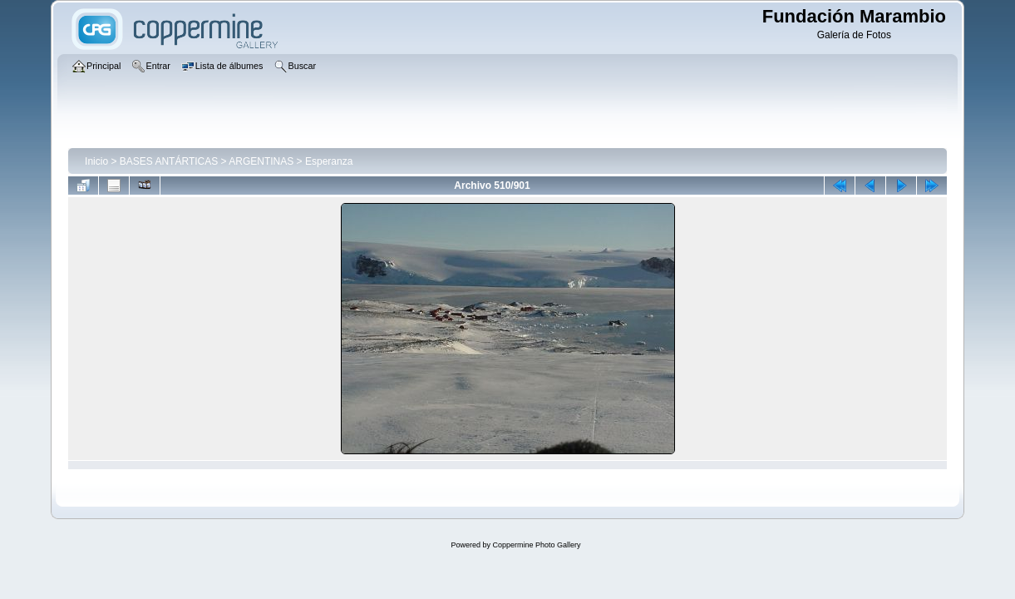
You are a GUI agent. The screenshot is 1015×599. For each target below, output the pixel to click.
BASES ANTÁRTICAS (169, 161)
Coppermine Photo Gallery (536, 545)
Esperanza (328, 161)
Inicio (96, 161)
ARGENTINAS (261, 161)
